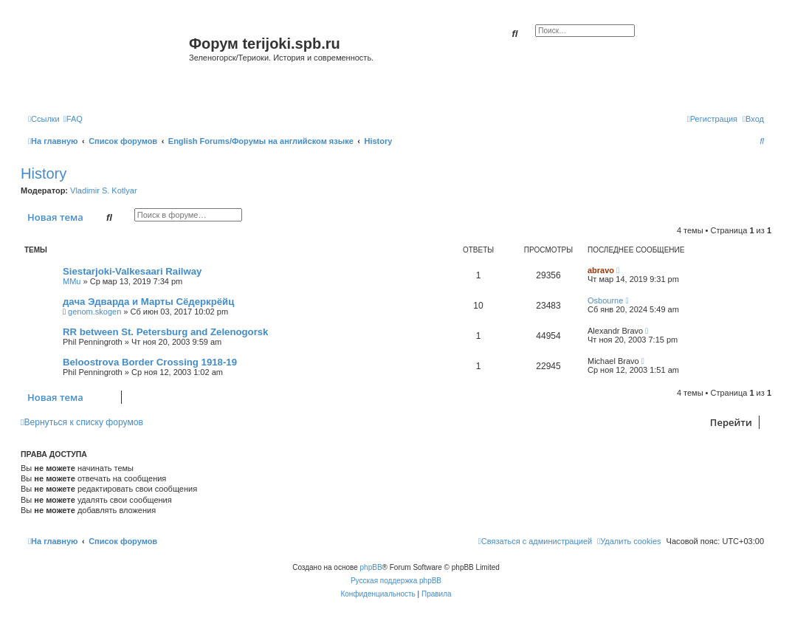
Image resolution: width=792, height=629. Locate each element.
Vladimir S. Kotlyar (103, 190)
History (43, 173)
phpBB (371, 567)
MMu (71, 281)
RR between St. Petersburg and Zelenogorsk (165, 331)
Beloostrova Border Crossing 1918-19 (150, 362)
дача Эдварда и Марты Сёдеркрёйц (148, 301)
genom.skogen (94, 311)
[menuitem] (73, 119)
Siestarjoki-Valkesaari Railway (132, 271)
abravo (601, 270)
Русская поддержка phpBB (396, 581)
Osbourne (605, 300)
